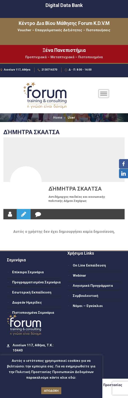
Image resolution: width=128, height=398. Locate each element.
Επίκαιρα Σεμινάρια (28, 272)
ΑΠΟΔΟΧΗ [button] (51, 390)
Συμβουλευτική (85, 296)
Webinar (79, 275)
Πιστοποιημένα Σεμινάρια (33, 313)
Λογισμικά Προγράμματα (93, 286)
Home (57, 117)
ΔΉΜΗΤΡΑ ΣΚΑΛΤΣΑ (75, 189)
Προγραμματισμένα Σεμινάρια (36, 282)
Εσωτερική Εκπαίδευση (31, 292)
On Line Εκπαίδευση (89, 265)
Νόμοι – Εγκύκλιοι (88, 306)
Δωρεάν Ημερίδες (27, 302)
